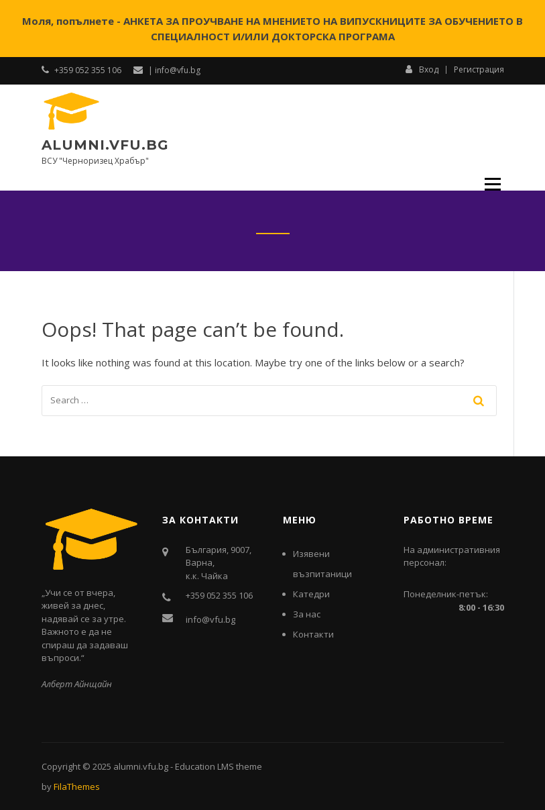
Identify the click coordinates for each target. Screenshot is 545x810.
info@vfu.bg (210, 619)
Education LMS (204, 766)
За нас (306, 614)
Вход (422, 69)
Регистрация (479, 70)
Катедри (311, 594)
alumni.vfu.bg (105, 145)
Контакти (313, 634)
